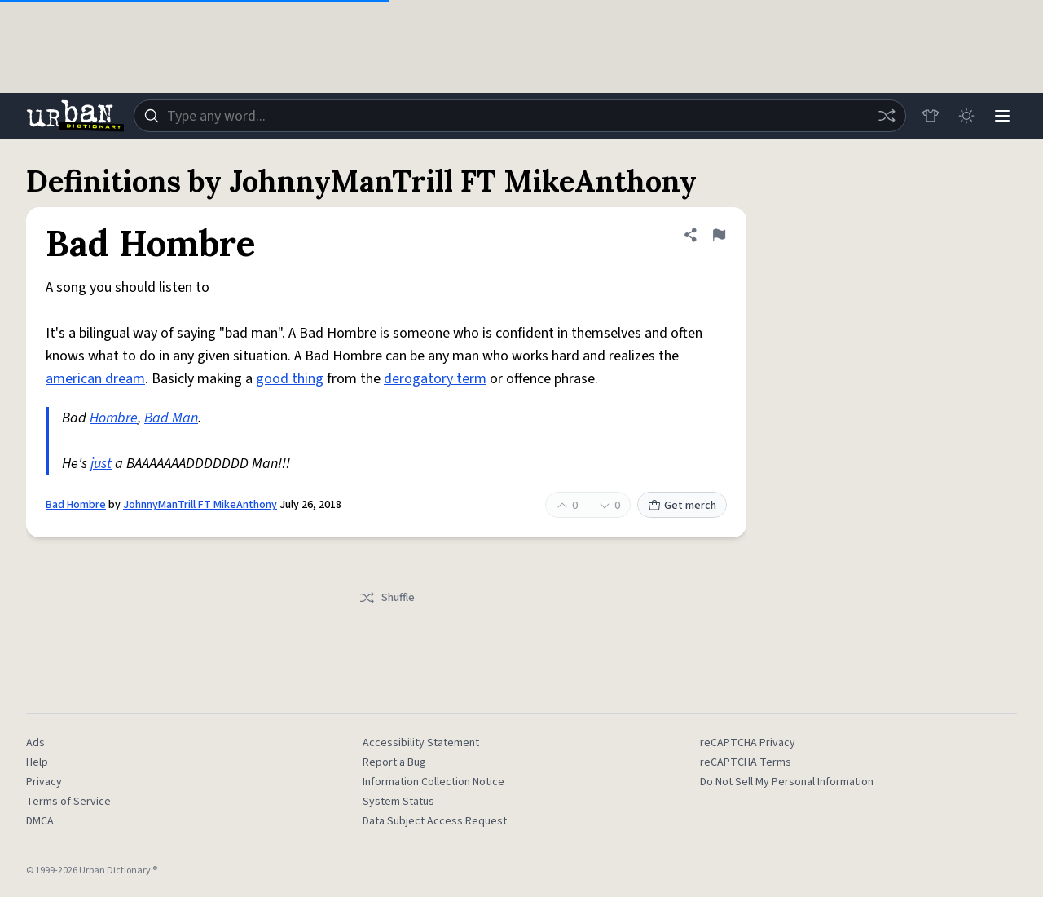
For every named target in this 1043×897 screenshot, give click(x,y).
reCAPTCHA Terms (745, 762)
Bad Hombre (76, 505)
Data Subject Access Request (435, 821)
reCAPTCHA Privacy (747, 743)
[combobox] (520, 115)
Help (37, 762)
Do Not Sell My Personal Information (787, 782)
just (101, 463)
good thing (289, 379)
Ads (35, 743)
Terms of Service (68, 801)
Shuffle (387, 598)
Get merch (682, 505)
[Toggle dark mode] (966, 115)
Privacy (44, 782)
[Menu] (1002, 115)
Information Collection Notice (433, 782)
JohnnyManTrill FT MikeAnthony (200, 505)
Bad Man (171, 418)
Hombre (114, 418)
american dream (95, 379)
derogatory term (435, 379)
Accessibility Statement (421, 743)
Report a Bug (394, 762)
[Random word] (886, 116)
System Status (398, 801)
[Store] (930, 115)
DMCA (40, 821)
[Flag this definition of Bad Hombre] (719, 235)
